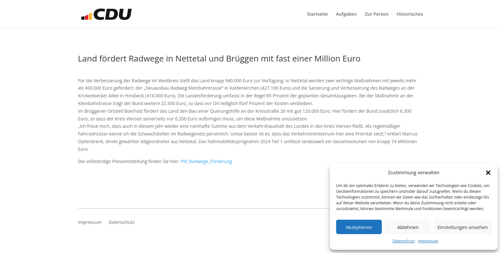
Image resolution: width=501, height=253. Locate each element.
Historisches (410, 14)
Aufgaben (346, 14)
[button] (488, 172)
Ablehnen (408, 227)
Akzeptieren (359, 227)
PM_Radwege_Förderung (206, 161)
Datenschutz (403, 241)
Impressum (428, 241)
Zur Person (377, 14)
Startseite (317, 14)
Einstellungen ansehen (462, 227)
